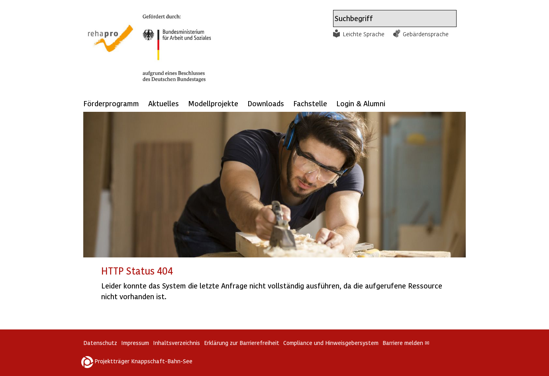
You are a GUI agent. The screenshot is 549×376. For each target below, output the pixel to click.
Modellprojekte (213, 103)
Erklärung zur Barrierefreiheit (241, 342)
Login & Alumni (360, 103)
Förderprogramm (111, 103)
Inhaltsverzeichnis (176, 342)
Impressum (135, 342)
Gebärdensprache (426, 33)
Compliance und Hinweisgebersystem (330, 342)
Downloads (265, 103)
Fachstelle (310, 103)
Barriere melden (405, 342)
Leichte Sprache (363, 33)
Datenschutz (100, 342)
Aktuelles (163, 103)
